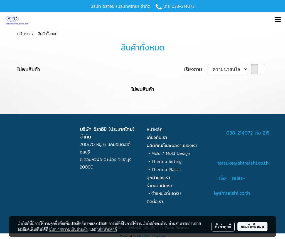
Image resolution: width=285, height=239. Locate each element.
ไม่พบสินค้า (28, 69)
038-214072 (183, 6)
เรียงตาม (196, 69)
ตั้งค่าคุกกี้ (223, 226)
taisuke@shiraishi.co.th (243, 163)
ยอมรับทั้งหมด (252, 226)
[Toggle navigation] (278, 20)
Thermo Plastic (166, 169)
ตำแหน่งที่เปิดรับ (166, 193)
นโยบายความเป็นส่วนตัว (68, 229)
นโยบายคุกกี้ (107, 229)
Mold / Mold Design (170, 153)
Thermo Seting (166, 161)
